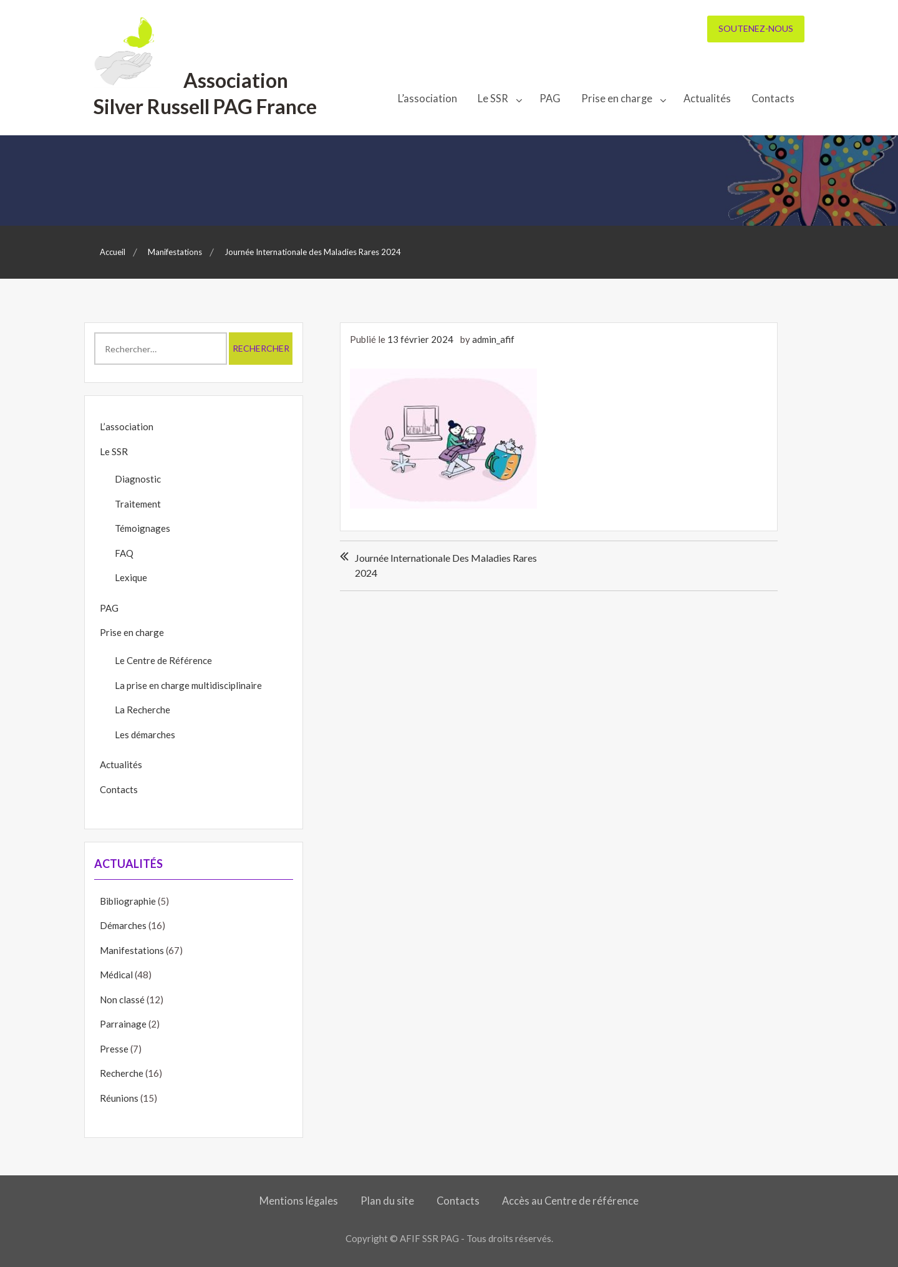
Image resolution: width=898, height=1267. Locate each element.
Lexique (131, 577)
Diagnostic (138, 478)
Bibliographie (128, 901)
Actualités (707, 98)
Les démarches (145, 734)
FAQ (124, 553)
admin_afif (493, 339)
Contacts (772, 98)
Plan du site (387, 1201)
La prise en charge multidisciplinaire (188, 685)
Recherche (121, 1073)
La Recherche (142, 709)
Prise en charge (616, 98)
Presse (114, 1048)
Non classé (122, 999)
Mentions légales (298, 1201)
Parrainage (123, 1023)
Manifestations (132, 950)
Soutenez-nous (755, 28)
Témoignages (142, 528)
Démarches (123, 925)
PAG (550, 98)
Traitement (138, 503)
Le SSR (493, 98)
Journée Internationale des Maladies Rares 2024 (446, 565)
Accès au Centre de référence (570, 1201)
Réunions (119, 1098)
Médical (116, 974)
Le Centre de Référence (163, 660)
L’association (427, 98)
